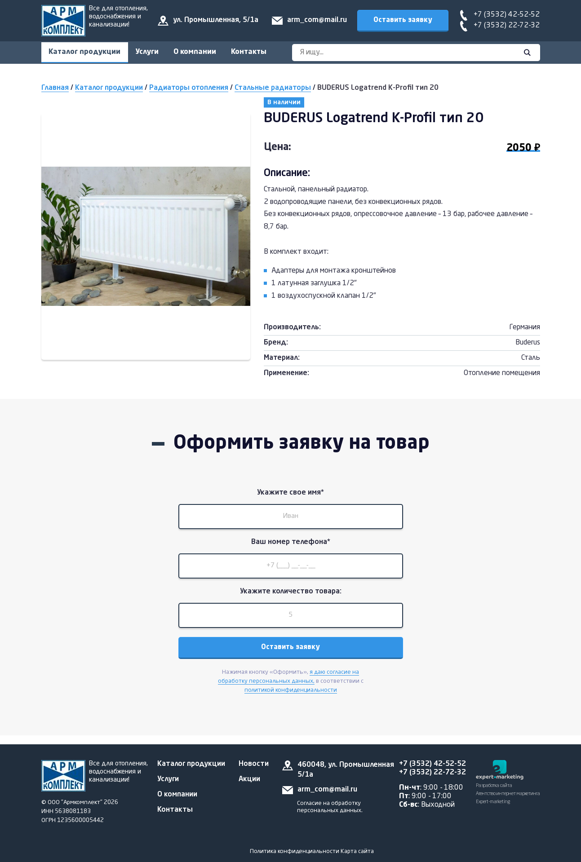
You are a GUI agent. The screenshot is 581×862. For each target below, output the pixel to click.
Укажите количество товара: (291, 600)
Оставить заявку (402, 20)
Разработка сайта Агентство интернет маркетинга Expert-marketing (508, 794)
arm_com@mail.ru (316, 20)
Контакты (260, 52)
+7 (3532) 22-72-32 (507, 25)
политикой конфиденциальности (290, 702)
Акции (249, 779)
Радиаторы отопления (188, 89)
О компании (203, 52)
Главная (55, 89)
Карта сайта (357, 851)
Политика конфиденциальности (294, 851)
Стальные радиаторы (273, 89)
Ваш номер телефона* (290, 547)
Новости (254, 764)
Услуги (152, 52)
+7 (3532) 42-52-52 (507, 14)
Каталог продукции (86, 52)
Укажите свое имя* (290, 494)
